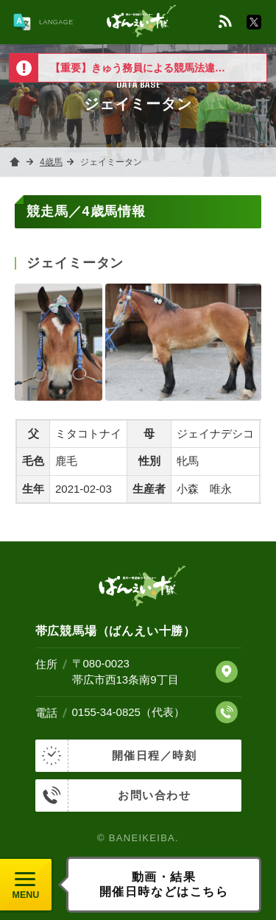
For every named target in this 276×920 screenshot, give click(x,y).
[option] (138, 68)
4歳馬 (51, 162)
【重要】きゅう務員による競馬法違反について (158, 68)
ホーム (14, 162)
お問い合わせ (113, 795)
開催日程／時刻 (116, 756)
